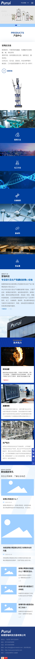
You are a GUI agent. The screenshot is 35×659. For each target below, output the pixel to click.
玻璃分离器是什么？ (10, 498)
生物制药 (17, 199)
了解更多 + (6, 378)
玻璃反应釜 (6, 45)
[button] (16, 25)
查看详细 (9, 71)
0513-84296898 (9, 641)
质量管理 (6, 404)
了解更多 (4, 307)
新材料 (17, 232)
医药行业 (17, 138)
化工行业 (17, 166)
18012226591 (15, 638)
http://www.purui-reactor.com (13, 648)
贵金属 (17, 265)
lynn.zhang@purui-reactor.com (14, 646)
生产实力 (6, 441)
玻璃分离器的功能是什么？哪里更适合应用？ (26, 570)
